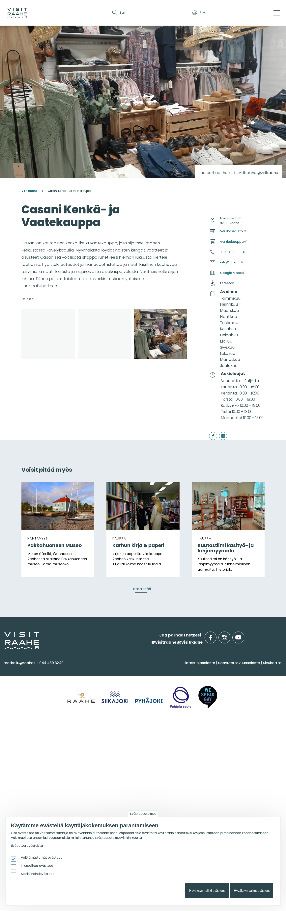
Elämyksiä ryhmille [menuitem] (92, 750)
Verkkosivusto (233, 231)
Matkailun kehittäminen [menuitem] (28, 813)
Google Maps (232, 273)
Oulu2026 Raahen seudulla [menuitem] (240, 743)
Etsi (247, 12)
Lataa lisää (141, 589)
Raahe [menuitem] (221, 695)
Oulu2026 (218, 13)
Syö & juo (157, 13)
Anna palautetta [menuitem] (22, 758)
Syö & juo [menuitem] (156, 669)
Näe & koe (175, 13)
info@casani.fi (231, 262)
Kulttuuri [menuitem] (14, 695)
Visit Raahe (29, 191)
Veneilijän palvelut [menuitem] (232, 758)
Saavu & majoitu (133, 13)
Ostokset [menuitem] (14, 710)
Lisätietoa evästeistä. (27, 845)
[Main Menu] (276, 12)
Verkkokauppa (233, 241)
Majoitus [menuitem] (83, 679)
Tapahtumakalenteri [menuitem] (165, 743)
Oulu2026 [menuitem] (86, 796)
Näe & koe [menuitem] (17, 669)
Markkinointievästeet (37, 874)
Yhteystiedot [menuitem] (17, 750)
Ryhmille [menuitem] (85, 732)
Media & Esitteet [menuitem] (21, 766)
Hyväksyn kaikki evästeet (207, 890)
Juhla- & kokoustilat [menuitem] (94, 758)
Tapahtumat (196, 13)
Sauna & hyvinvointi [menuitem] (24, 679)
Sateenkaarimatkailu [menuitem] (25, 781)
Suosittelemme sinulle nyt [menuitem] (245, 732)
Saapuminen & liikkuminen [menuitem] (100, 687)
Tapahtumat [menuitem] (160, 732)
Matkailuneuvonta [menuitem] (23, 743)
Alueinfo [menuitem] (224, 669)
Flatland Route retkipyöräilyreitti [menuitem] (244, 774)
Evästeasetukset (143, 813)
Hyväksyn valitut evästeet (252, 890)
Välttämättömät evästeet (41, 857)
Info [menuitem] (10, 732)
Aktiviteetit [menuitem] (15, 687)
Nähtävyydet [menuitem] (18, 703)
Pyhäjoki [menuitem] (222, 687)
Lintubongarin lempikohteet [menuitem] (241, 750)
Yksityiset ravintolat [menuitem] (93, 743)
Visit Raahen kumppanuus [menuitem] (30, 806)
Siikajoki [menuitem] (221, 679)
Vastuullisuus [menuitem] (18, 774)
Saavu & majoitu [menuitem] (94, 669)
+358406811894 (232, 252)
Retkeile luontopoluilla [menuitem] (235, 766)
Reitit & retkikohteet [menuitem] (24, 718)
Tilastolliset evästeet (37, 865)
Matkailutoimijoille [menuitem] (28, 796)
